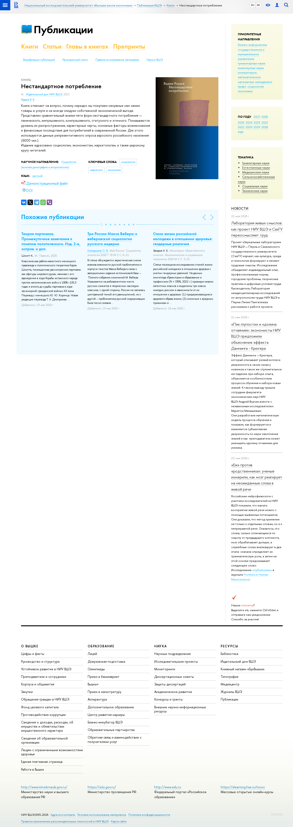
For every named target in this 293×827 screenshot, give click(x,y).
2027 (257, 117)
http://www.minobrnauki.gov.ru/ (44, 787)
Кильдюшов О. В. (97, 251)
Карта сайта (118, 821)
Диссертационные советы (174, 676)
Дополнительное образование (111, 707)
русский (38, 176)
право (242, 86)
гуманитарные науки (251, 63)
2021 (241, 127)
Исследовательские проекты (176, 661)
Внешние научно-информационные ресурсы (180, 709)
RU (253, 5)
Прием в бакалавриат (103, 676)
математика (246, 82)
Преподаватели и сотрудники (43, 676)
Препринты (129, 46)
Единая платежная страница (41, 761)
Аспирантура (97, 699)
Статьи (52, 46)
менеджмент (263, 82)
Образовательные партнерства (111, 730)
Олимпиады (96, 669)
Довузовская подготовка (106, 661)
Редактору (277, 813)
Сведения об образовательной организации (44, 740)
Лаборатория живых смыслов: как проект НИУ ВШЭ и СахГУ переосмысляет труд (257, 229)
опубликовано (262, 570)
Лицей (92, 653)
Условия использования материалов (101, 815)
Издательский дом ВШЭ (238, 661)
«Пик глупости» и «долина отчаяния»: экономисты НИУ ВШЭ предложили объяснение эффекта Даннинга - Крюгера (256, 336)
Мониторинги (164, 669)
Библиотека (229, 653)
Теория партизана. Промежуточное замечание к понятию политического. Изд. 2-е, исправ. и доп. (51, 241)
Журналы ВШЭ (231, 692)
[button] (101, 224)
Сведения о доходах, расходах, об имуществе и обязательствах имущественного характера (47, 726)
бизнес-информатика (252, 45)
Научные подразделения (172, 653)
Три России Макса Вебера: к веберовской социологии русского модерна (112, 238)
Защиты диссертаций (170, 684)
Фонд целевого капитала (40, 707)
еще (241, 131)
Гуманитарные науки (255, 163)
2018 (264, 127)
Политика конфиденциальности (149, 815)
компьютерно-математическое (249, 74)
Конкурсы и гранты (168, 699)
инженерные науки (251, 68)
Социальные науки (255, 186)
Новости (239, 208)
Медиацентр (230, 684)
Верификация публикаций (39, 60)
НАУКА (160, 646)
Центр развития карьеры (106, 714)
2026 (264, 117)
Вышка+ (93, 684)
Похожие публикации (52, 217)
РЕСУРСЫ (229, 646)
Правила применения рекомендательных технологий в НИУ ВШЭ (65, 821)
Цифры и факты (32, 653)
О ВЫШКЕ (29, 646)
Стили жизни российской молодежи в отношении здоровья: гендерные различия (182, 238)
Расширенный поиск (75, 60)
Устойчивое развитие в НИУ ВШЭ (46, 669)
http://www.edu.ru (167, 787)
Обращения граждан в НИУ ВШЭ (45, 699)
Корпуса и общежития (37, 684)
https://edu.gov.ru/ (102, 787)
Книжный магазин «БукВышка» (243, 669)
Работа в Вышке (32, 769)
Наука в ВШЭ (154, 60)
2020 (249, 127)
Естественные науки (256, 167)
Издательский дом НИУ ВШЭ (44, 94)
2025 (241, 122)
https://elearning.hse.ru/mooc (243, 787)
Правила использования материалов (117, 60)
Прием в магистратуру (104, 692)
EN (258, 5)
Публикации (63, 29)
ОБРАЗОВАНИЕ (101, 646)
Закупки (27, 692)
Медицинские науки (255, 172)
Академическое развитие (173, 692)
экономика (245, 91)
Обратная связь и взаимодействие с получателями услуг (114, 739)
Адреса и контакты (63, 815)
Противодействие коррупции (43, 714)
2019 (257, 127)
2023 (257, 122)
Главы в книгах (87, 46)
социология (255, 86)
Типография (229, 676)
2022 (264, 122)
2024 (249, 122)
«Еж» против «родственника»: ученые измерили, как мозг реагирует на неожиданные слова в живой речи (256, 477)
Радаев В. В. (28, 100)
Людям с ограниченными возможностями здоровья (52, 752)
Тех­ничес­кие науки (255, 191)
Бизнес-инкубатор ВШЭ (105, 722)
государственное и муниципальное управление (251, 54)
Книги (29, 46)
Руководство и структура (40, 661)
